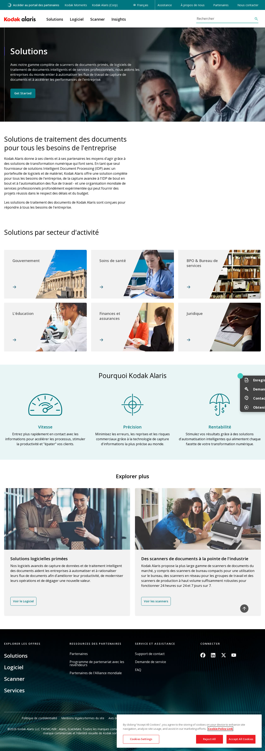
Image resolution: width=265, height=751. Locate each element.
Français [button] (142, 5)
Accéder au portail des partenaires (33, 5)
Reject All (209, 739)
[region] (189, 731)
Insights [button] (118, 19)
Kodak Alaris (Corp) (105, 5)
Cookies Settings (141, 739)
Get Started (22, 93)
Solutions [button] (54, 19)
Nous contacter (247, 5)
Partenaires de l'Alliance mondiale (96, 673)
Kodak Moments (76, 5)
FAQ (138, 670)
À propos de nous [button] (193, 5)
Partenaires (79, 653)
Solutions (16, 655)
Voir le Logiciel (23, 601)
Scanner (14, 678)
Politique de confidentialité (39, 718)
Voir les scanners (156, 601)
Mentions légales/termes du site (82, 718)
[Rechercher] (225, 18)
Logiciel (13, 667)
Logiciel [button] (77, 19)
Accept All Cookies (241, 739)
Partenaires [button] (221, 5)
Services (14, 690)
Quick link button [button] (253, 376)
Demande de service (150, 661)
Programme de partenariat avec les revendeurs (97, 663)
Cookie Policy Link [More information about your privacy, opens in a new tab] (220, 729)
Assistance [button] (165, 5)
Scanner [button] (97, 19)
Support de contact (150, 653)
